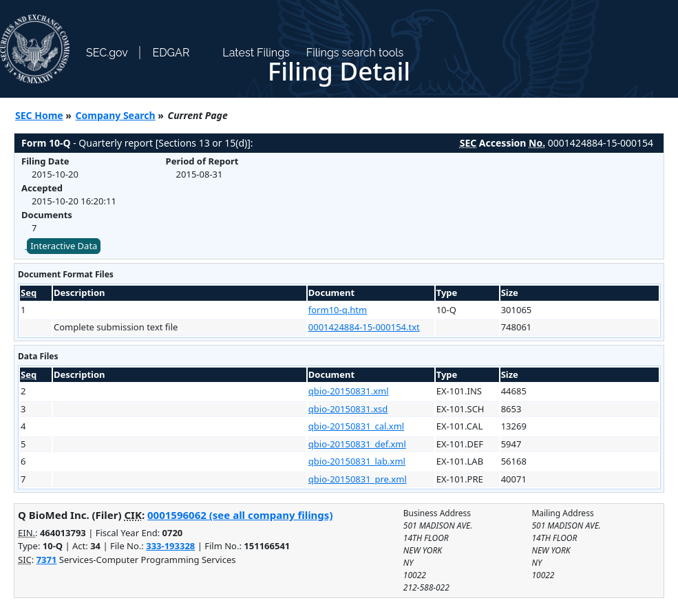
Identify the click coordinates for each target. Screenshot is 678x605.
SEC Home (39, 115)
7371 (46, 559)
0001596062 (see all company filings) (239, 515)
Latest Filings (255, 52)
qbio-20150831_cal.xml (356, 426)
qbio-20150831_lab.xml (356, 461)
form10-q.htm (337, 310)
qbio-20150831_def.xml (357, 444)
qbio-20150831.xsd (348, 409)
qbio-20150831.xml (348, 391)
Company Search (116, 115)
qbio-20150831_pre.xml (357, 479)
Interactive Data (63, 246)
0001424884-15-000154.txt (364, 327)
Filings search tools (355, 52)
